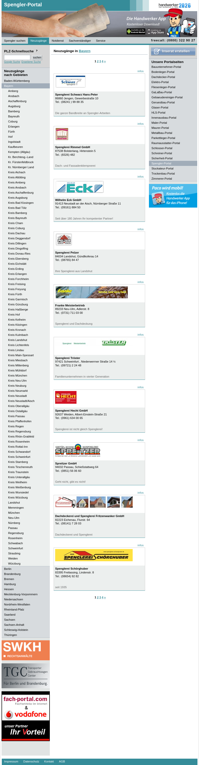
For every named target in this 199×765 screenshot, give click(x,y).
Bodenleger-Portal (162, 71)
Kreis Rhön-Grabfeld (21, 436)
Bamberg (14, 111)
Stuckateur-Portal (162, 168)
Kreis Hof (14, 314)
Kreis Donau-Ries (19, 253)
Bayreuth (14, 116)
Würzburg (14, 563)
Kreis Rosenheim (19, 441)
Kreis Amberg (16, 182)
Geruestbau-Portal (163, 102)
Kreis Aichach (16, 172)
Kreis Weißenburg (19, 487)
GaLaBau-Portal (161, 92)
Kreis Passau (16, 416)
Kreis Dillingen (17, 243)
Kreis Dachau (16, 233)
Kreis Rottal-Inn (18, 446)
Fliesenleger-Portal (163, 87)
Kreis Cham (15, 223)
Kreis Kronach (17, 329)
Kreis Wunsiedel (18, 492)
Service (100, 40)
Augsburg (14, 106)
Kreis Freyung (17, 289)
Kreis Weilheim (17, 482)
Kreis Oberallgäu (18, 406)
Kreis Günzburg (18, 304)
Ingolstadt (14, 141)
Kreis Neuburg (17, 385)
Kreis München (17, 375)
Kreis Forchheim (18, 278)
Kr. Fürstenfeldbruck (21, 162)
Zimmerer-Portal (161, 178)
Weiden (13, 558)
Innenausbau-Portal (163, 117)
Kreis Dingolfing (18, 248)
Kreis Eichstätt (17, 263)
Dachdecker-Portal (163, 77)
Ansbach (13, 96)
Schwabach (15, 543)
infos (140, 71)
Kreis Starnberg (18, 461)
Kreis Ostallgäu (17, 411)
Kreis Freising (16, 284)
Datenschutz (31, 761)
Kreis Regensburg (19, 431)
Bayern (84, 51)
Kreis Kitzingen (17, 324)
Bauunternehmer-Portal (166, 66)
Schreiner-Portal (161, 153)
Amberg (13, 90)
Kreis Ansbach (17, 187)
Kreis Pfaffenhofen (20, 421)
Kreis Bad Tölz (17, 207)
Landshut (14, 502)
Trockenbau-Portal (163, 173)
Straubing (14, 553)
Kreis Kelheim (17, 319)
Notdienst (58, 40)
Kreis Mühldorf (17, 370)
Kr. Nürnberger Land (21, 167)
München (14, 512)
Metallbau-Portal (161, 132)
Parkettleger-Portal (163, 137)
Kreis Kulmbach (18, 334)
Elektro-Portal (160, 82)
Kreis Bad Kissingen (21, 202)
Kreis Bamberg (17, 212)
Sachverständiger (80, 40)
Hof (10, 136)
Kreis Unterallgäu (19, 477)
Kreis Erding (16, 268)
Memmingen (16, 507)
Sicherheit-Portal (162, 158)
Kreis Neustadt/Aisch (21, 400)
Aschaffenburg (17, 101)
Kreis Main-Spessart (21, 355)
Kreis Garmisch (17, 299)
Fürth (11, 131)
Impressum (11, 761)
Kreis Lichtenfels (18, 345)
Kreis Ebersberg (18, 258)
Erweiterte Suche (31, 61)
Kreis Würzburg (18, 497)
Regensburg (16, 533)
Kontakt (49, 761)
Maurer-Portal (160, 127)
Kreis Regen (16, 426)
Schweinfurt (15, 548)
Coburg (13, 121)
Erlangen (14, 126)
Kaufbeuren (15, 146)
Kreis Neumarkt (18, 390)
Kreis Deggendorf (19, 238)
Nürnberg (14, 522)
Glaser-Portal (159, 107)
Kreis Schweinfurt (19, 456)
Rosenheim (15, 538)
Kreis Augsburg (17, 197)
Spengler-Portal (23, 4)
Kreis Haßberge (18, 309)
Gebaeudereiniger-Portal (167, 97)
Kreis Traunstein (18, 472)
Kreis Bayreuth (17, 218)
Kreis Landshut (17, 339)
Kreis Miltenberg (18, 365)
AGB (62, 761)
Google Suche (12, 61)
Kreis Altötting (16, 177)
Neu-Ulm (13, 517)
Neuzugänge (38, 40)
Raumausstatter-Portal (165, 143)
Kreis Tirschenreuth (20, 467)
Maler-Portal (159, 122)
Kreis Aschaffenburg (21, 192)
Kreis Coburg (16, 228)
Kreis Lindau (16, 350)
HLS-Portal (158, 112)
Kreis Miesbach (17, 360)
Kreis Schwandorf (19, 451)
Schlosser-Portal (161, 148)
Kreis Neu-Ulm (17, 380)
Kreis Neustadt (17, 395)
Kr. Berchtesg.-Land (20, 157)
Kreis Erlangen (17, 273)
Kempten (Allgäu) (19, 151)
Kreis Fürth (15, 294)
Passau (13, 527)
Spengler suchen (14, 40)
